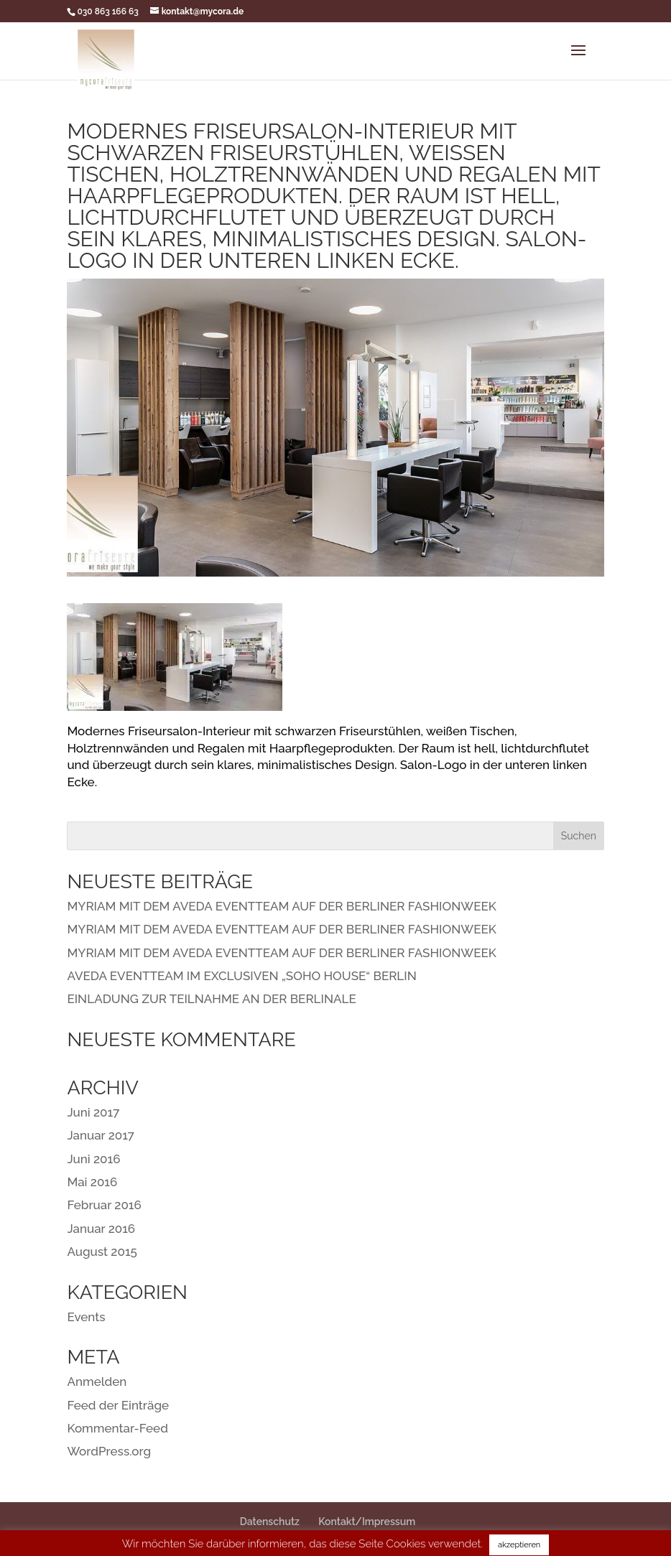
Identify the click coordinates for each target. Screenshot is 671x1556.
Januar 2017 (100, 1135)
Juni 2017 (93, 1112)
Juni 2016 (93, 1159)
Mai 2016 (92, 1182)
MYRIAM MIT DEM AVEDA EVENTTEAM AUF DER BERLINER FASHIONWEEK (281, 906)
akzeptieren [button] (519, 1545)
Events (86, 1317)
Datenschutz (270, 1521)
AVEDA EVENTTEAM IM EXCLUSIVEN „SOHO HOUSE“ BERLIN (241, 976)
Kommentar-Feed (117, 1428)
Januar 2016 (101, 1228)
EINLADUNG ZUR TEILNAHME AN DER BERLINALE (211, 999)
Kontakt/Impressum (366, 1521)
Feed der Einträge (118, 1405)
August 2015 (101, 1251)
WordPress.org (109, 1451)
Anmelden (96, 1381)
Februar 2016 (104, 1205)
